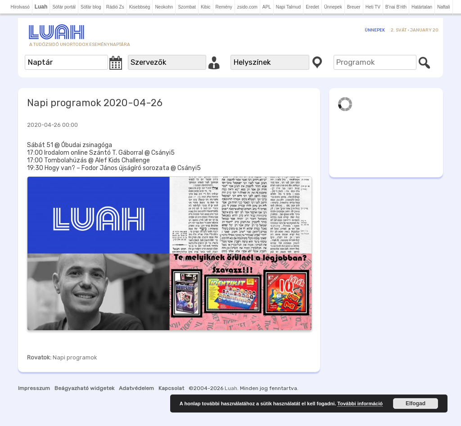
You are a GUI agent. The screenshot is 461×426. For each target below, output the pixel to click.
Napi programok (75, 357)
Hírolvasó (19, 6)
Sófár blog (91, 6)
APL (266, 6)
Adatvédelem (136, 388)
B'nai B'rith (396, 6)
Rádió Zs (115, 6)
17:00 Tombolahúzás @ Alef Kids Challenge (88, 160)
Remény (224, 6)
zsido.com (247, 6)
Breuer (354, 6)
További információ (360, 403)
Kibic (206, 6)
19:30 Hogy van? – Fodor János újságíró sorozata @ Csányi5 (114, 168)
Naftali (443, 6)
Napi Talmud (288, 6)
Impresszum (34, 388)
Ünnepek (333, 6)
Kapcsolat (171, 388)
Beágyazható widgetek (84, 388)
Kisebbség (139, 6)
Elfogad (415, 403)
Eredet (312, 6)
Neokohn (164, 6)
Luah (231, 388)
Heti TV (373, 6)
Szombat (186, 6)
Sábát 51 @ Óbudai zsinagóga (69, 145)
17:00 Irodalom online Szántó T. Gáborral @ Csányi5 (101, 153)
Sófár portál (64, 6)
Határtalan (421, 6)
